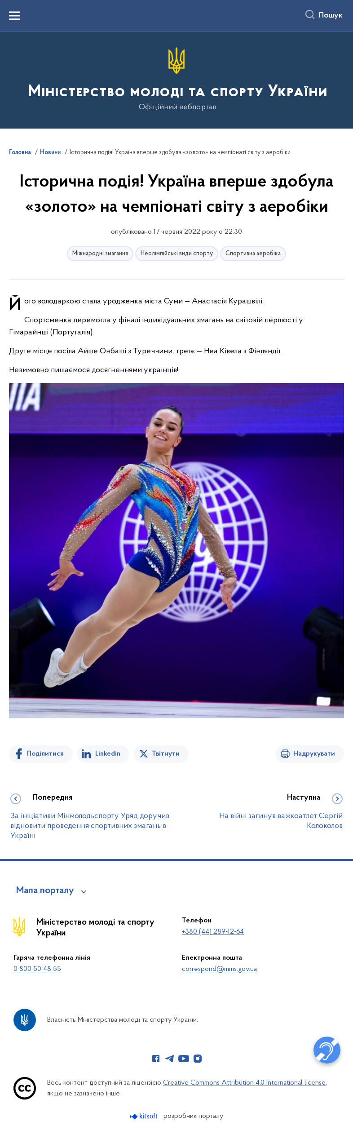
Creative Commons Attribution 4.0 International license (244, 1082)
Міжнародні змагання (100, 253)
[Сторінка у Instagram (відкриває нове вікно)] (197, 1058)
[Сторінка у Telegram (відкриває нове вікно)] (169, 1058)
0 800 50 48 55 (37, 969)
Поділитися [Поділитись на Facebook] (45, 753)
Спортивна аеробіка (253, 253)
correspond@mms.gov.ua (219, 969)
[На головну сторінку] (177, 79)
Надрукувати (314, 753)
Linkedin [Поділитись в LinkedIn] (107, 753)
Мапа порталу (45, 891)
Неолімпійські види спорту (177, 253)
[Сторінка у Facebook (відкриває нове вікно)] (155, 1058)
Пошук (331, 16)
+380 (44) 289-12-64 (213, 931)
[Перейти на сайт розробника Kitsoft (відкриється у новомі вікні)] (144, 1116)
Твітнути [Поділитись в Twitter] (166, 753)
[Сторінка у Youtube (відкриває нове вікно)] (183, 1058)
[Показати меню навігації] (14, 16)
